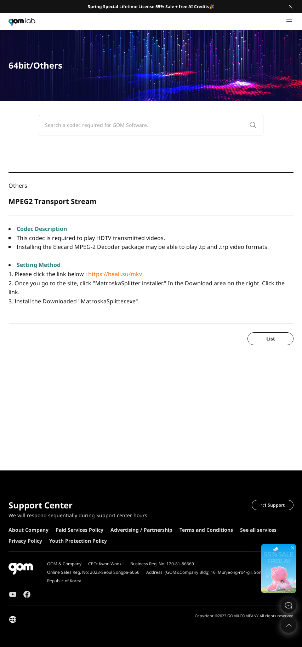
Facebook (27, 594)
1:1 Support (273, 505)
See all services (258, 529)
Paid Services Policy (79, 529)
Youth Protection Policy (78, 540)
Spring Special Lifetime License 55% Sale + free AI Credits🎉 (151, 7)
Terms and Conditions (206, 529)
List (270, 338)
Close (291, 7)
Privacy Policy (25, 540)
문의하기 (288, 605)
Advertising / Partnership (141, 529)
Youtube (12, 594)
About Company (28, 529)
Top (288, 625)
